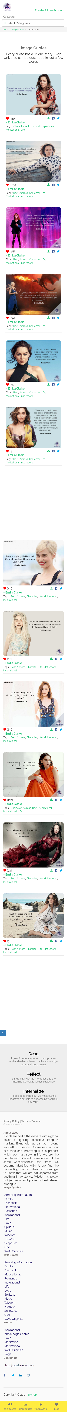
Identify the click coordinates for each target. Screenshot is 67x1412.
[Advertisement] (33, 499)
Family (8, 1199)
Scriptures (10, 1243)
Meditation (11, 1342)
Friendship (11, 1203)
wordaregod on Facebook (6, 1379)
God (7, 1247)
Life (23, 129)
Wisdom (9, 1235)
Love (7, 1223)
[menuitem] (10, 1406)
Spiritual (9, 1227)
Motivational (12, 129)
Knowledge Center (16, 1334)
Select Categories (17, 23)
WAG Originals (13, 1251)
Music (8, 1231)
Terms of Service (30, 1121)
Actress (29, 126)
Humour (9, 1239)
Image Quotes (18, 30)
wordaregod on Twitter (13, 1379)
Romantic (10, 1211)
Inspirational (48, 126)
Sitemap (32, 1394)
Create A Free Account (49, 10)
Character (18, 126)
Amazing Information (18, 1194)
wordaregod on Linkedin (21, 1379)
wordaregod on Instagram (29, 1379)
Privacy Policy (11, 1121)
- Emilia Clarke (15, 122)
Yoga (7, 1354)
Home (5, 30)
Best (37, 126)
